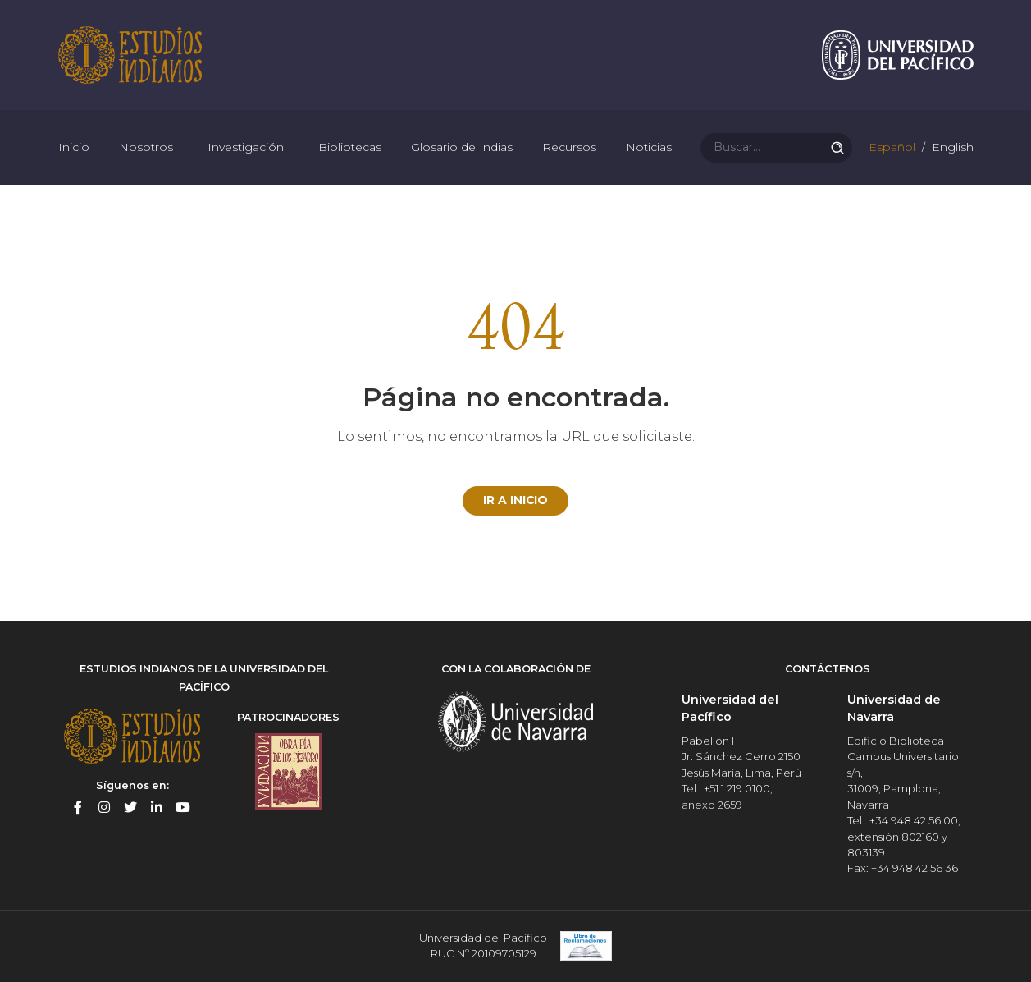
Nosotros (146, 147)
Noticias (649, 147)
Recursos (569, 147)
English (951, 147)
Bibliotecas (349, 147)
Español (890, 147)
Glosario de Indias (462, 147)
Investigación (246, 147)
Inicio (73, 147)
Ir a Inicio (516, 500)
